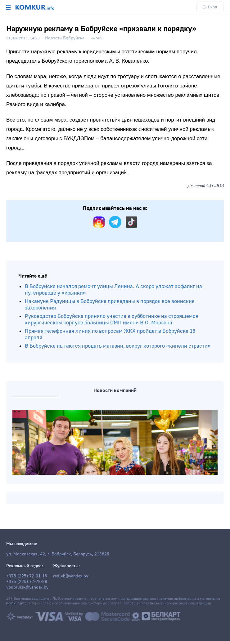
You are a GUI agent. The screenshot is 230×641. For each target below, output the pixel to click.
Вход (210, 7)
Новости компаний (115, 390)
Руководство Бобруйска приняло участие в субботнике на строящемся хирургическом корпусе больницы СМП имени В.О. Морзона (111, 319)
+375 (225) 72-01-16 (26, 576)
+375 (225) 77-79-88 (26, 582)
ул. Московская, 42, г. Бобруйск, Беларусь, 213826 (57, 554)
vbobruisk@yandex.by (27, 587)
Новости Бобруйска (64, 38)
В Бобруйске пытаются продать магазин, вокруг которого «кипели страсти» (118, 346)
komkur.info (16, 603)
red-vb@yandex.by (70, 576)
